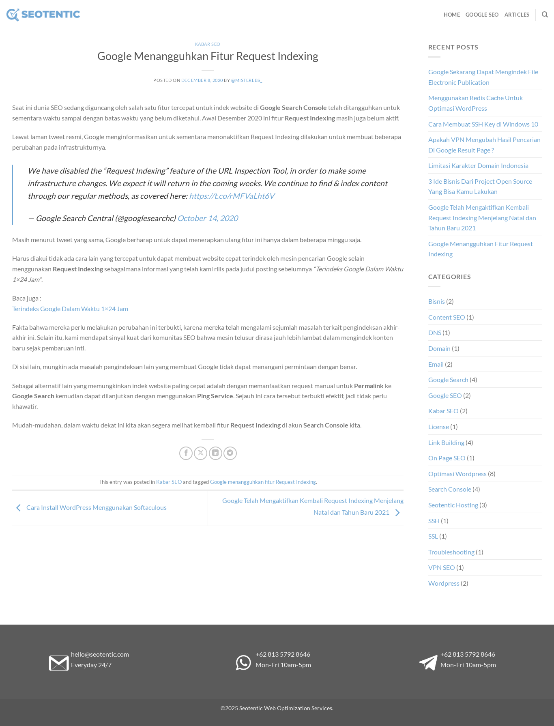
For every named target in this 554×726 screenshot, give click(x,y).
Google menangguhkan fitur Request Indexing (263, 482)
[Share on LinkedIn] (215, 453)
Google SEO (482, 14)
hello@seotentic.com (100, 654)
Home (452, 14)
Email (436, 364)
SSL (433, 536)
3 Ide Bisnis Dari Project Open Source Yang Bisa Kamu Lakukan (480, 186)
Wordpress (444, 583)
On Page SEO (447, 458)
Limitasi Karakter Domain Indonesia (478, 165)
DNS (434, 332)
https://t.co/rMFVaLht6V (231, 195)
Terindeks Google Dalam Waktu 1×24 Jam (70, 308)
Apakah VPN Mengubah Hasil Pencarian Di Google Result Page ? (484, 144)
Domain (439, 348)
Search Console (449, 489)
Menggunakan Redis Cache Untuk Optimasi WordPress (475, 103)
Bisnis (436, 301)
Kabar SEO (208, 44)
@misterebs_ (246, 80)
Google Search (448, 379)
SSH (434, 520)
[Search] (545, 14)
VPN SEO (441, 567)
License (438, 426)
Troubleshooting (451, 552)
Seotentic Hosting (453, 505)
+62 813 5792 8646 (283, 654)
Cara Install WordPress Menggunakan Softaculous (89, 507)
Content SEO (446, 317)
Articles (517, 14)
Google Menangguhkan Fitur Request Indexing (480, 249)
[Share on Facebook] (186, 453)
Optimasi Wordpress (457, 473)
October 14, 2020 (207, 218)
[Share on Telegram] (230, 453)
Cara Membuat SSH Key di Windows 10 (483, 124)
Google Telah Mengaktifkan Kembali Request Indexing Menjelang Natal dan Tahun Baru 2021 (482, 217)
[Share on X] (200, 453)
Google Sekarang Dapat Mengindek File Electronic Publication (483, 77)
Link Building (446, 442)
